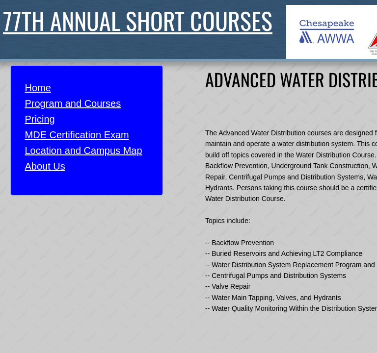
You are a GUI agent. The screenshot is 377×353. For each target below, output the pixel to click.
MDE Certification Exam (77, 134)
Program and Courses (73, 103)
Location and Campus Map (83, 150)
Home (38, 87)
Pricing (40, 119)
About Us (45, 166)
